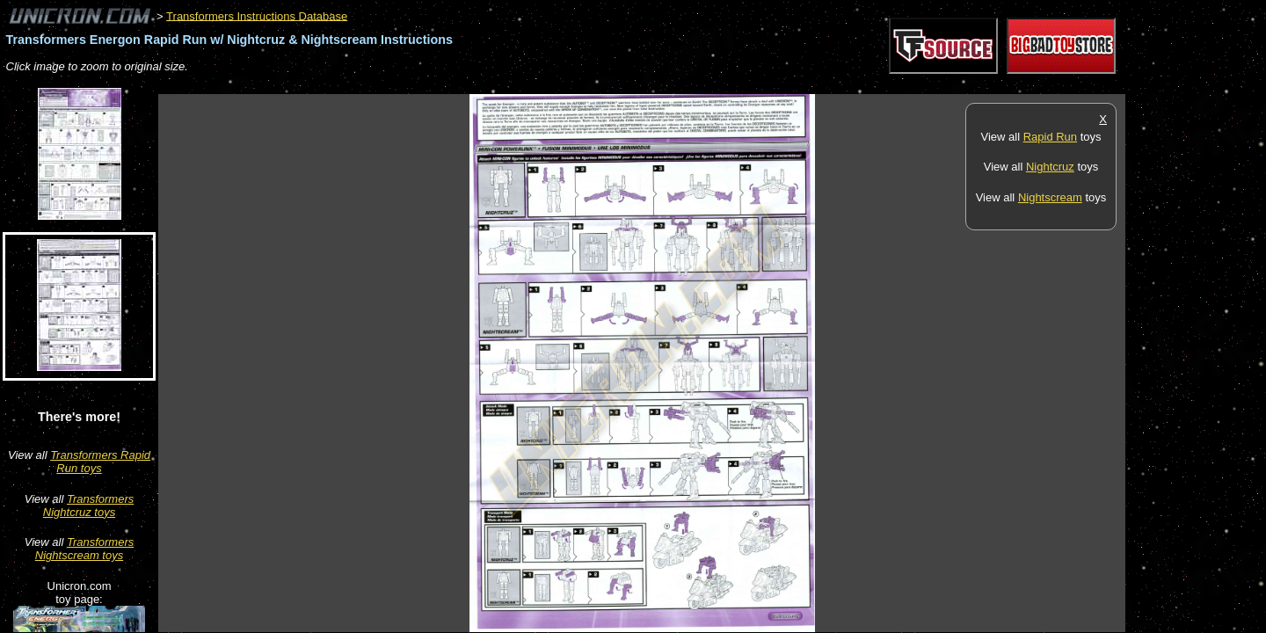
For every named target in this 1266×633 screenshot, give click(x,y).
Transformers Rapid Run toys (100, 461)
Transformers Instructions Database (256, 15)
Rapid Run (1050, 136)
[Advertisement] (478, 84)
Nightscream (1050, 197)
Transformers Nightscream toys (84, 548)
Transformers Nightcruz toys (88, 505)
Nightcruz (1050, 166)
